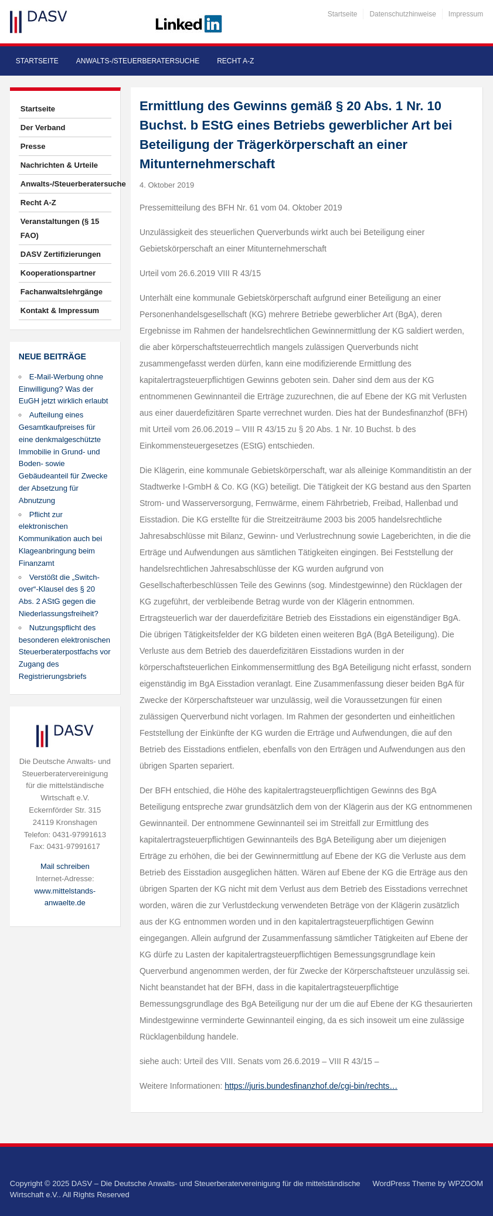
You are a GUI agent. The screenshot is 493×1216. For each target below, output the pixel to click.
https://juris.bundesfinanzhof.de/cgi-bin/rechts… (311, 1086)
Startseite (343, 14)
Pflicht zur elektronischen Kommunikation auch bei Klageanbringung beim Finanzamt (60, 539)
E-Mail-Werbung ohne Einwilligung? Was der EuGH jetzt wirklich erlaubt (63, 389)
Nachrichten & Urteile (59, 165)
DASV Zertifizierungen (61, 254)
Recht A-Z (235, 61)
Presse (33, 146)
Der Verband (43, 127)
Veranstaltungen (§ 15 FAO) (60, 228)
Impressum (465, 14)
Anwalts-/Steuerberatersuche (137, 61)
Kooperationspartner (58, 273)
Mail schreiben (65, 866)
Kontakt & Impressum (60, 310)
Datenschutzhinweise (402, 14)
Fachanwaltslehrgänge (62, 291)
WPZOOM (465, 1183)
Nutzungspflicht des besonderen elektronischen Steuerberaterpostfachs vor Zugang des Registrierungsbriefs (65, 652)
